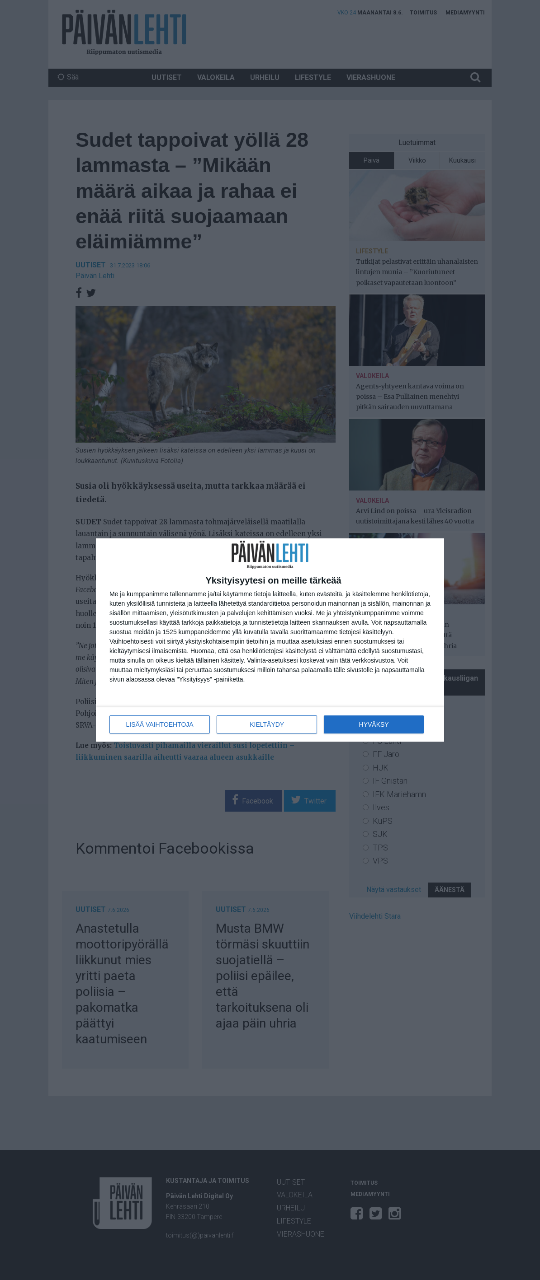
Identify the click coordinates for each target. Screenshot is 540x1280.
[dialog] (270, 640)
